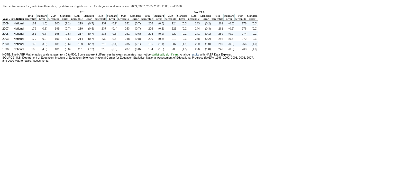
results (195, 54)
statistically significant (164, 54)
